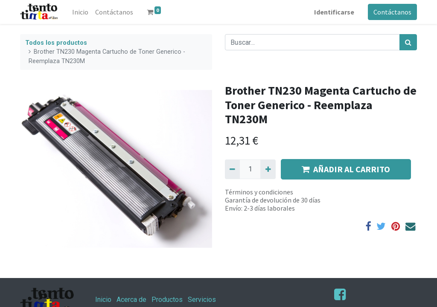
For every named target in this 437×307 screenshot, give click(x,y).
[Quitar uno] (232, 169)
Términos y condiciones (259, 192)
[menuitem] (80, 11)
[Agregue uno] (267, 169)
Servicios (202, 299)
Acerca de (131, 299)
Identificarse (334, 12)
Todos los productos (56, 42)
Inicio (103, 299)
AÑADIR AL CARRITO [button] (346, 169)
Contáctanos (392, 12)
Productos (167, 299)
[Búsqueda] (408, 42)
